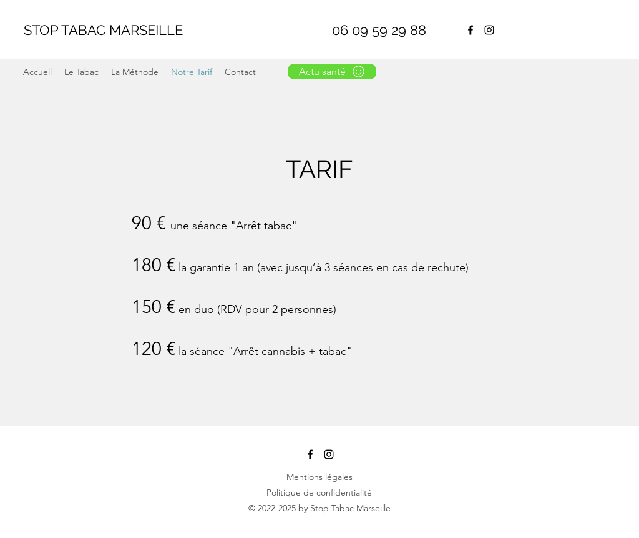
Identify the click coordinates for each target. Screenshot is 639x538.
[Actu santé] (332, 71)
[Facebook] (470, 30)
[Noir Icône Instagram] (489, 30)
